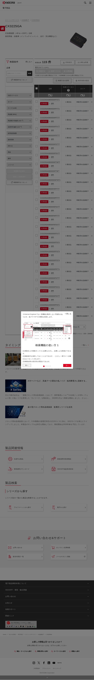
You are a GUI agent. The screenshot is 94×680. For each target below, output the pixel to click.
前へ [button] (27, 366)
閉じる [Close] (68, 313)
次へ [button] (67, 366)
